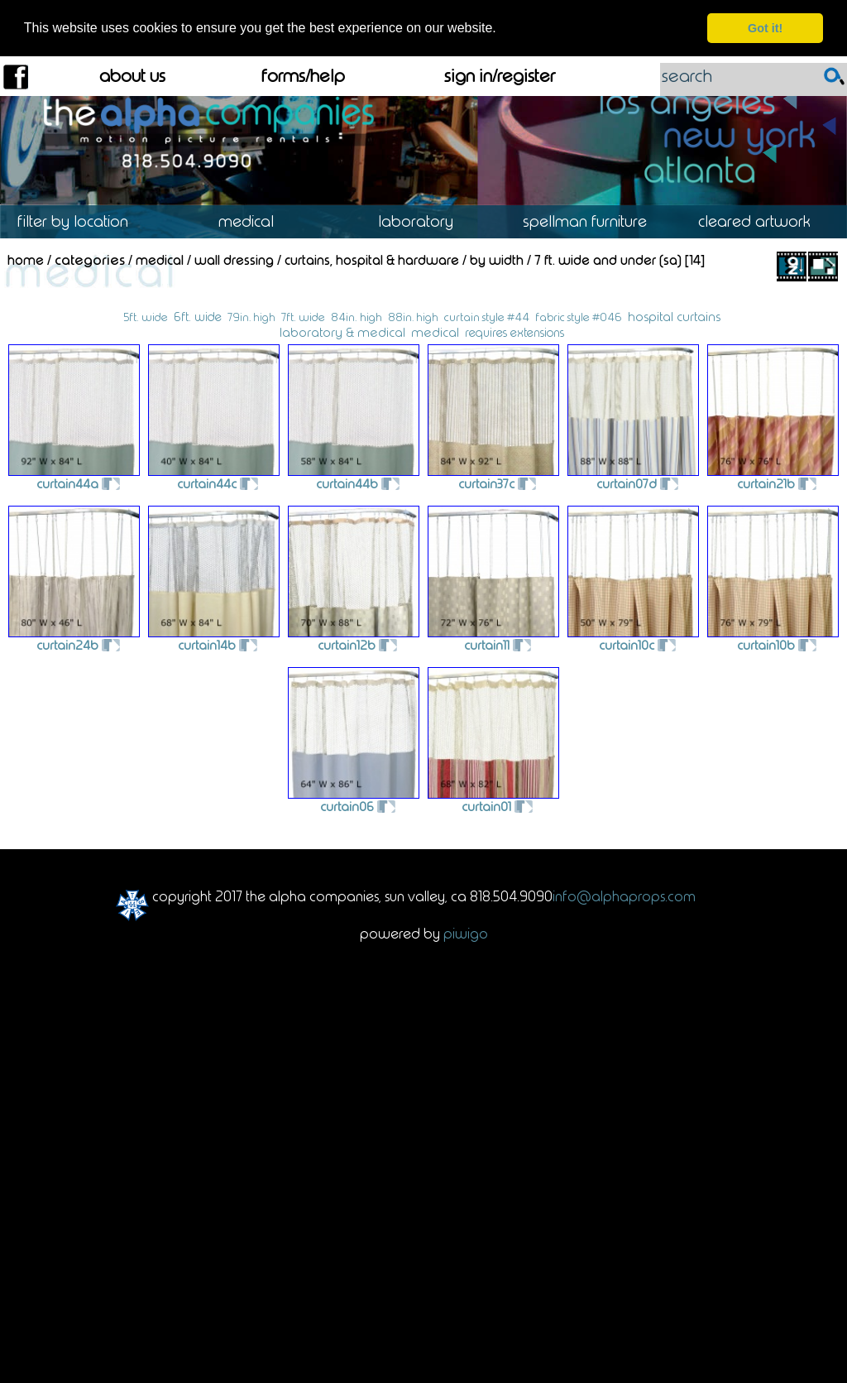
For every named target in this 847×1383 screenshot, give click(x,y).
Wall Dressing (234, 259)
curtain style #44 (486, 317)
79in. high (251, 316)
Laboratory (423, 221)
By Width (497, 259)
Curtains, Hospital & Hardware (372, 259)
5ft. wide (145, 317)
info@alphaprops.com (624, 895)
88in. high (413, 316)
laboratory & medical (342, 331)
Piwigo (465, 932)
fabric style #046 (578, 317)
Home (25, 259)
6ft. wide (198, 316)
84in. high (356, 317)
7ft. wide (303, 317)
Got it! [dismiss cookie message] (765, 28)
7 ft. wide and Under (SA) (608, 259)
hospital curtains (674, 316)
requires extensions (514, 331)
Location (84, 221)
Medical (254, 221)
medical (435, 331)
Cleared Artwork (762, 221)
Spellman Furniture (592, 221)
